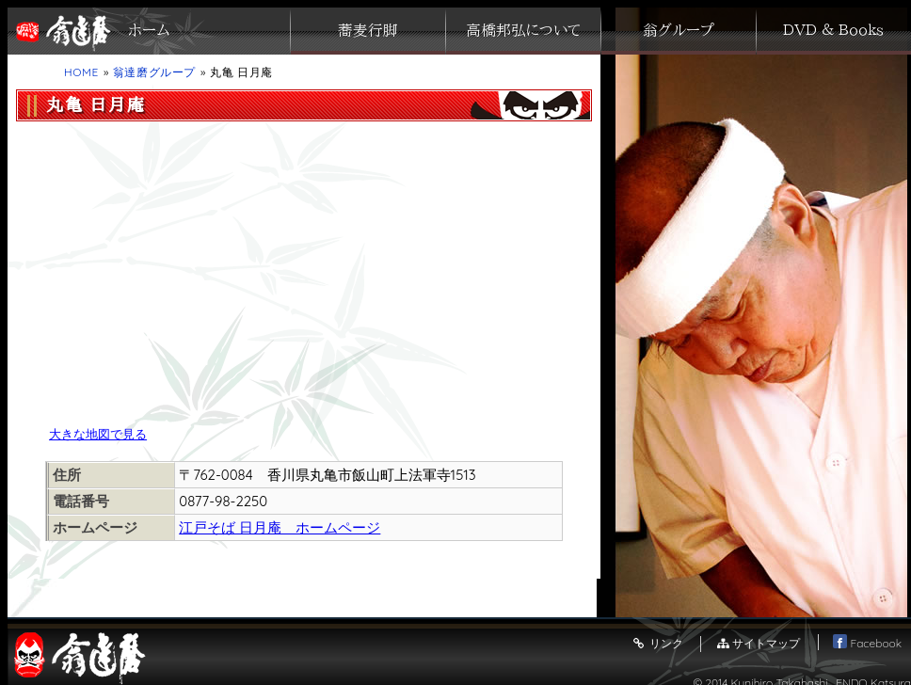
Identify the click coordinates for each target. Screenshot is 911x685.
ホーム (148, 31)
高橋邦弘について (523, 31)
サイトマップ (757, 643)
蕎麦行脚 (368, 31)
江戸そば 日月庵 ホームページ (279, 527)
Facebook (867, 643)
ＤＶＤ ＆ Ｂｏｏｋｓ (833, 31)
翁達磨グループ (154, 72)
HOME (81, 72)
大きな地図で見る (98, 433)
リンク (656, 643)
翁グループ (678, 31)
